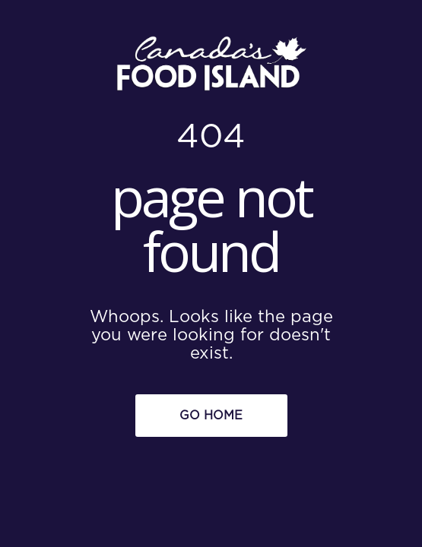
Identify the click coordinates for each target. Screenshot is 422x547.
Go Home (211, 415)
